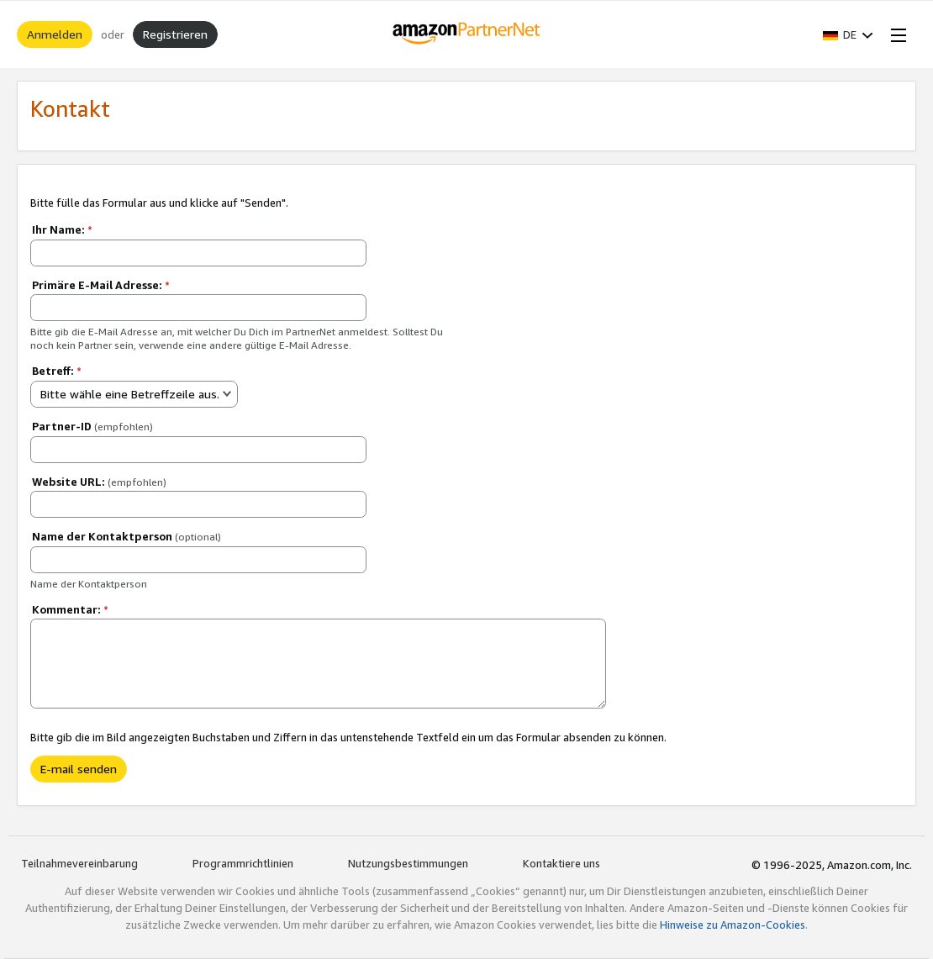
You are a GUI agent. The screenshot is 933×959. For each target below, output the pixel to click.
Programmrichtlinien (242, 863)
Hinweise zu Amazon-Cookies (732, 924)
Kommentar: (70, 609)
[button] (848, 34)
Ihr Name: (62, 229)
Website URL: (99, 481)
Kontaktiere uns (561, 863)
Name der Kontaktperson (126, 536)
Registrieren (175, 34)
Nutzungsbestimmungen (408, 863)
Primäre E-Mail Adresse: (101, 285)
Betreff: (57, 370)
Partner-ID (92, 426)
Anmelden (54, 34)
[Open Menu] (895, 34)
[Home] (466, 34)
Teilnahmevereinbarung (79, 863)
